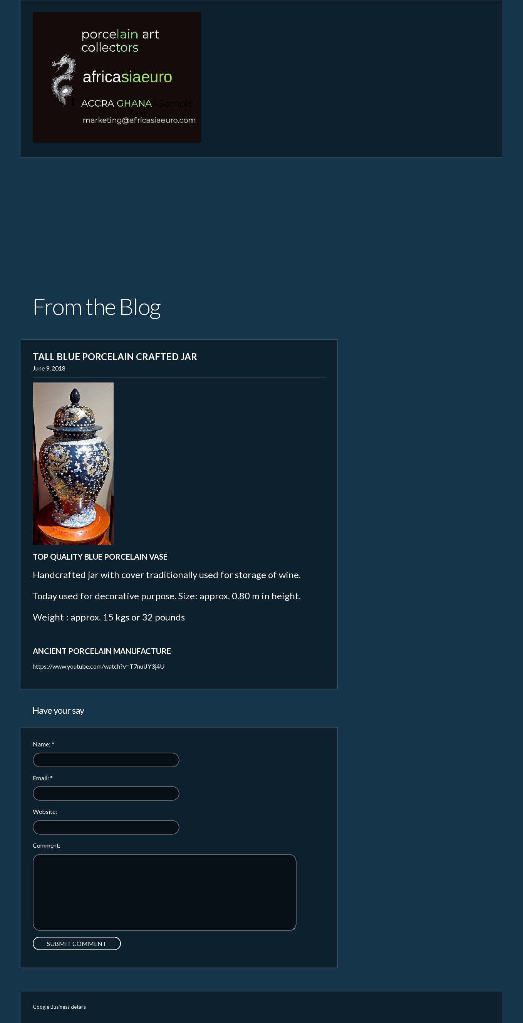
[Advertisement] (261, 215)
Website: (45, 811)
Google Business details (59, 1007)
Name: (43, 744)
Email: (43, 778)
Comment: (46, 845)
